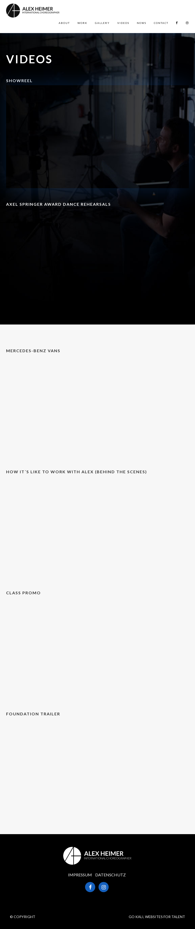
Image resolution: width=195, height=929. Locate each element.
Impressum (80, 874)
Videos (123, 22)
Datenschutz (110, 874)
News (141, 22)
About (64, 22)
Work (82, 22)
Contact (161, 22)
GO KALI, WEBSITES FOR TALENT (157, 917)
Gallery (102, 22)
